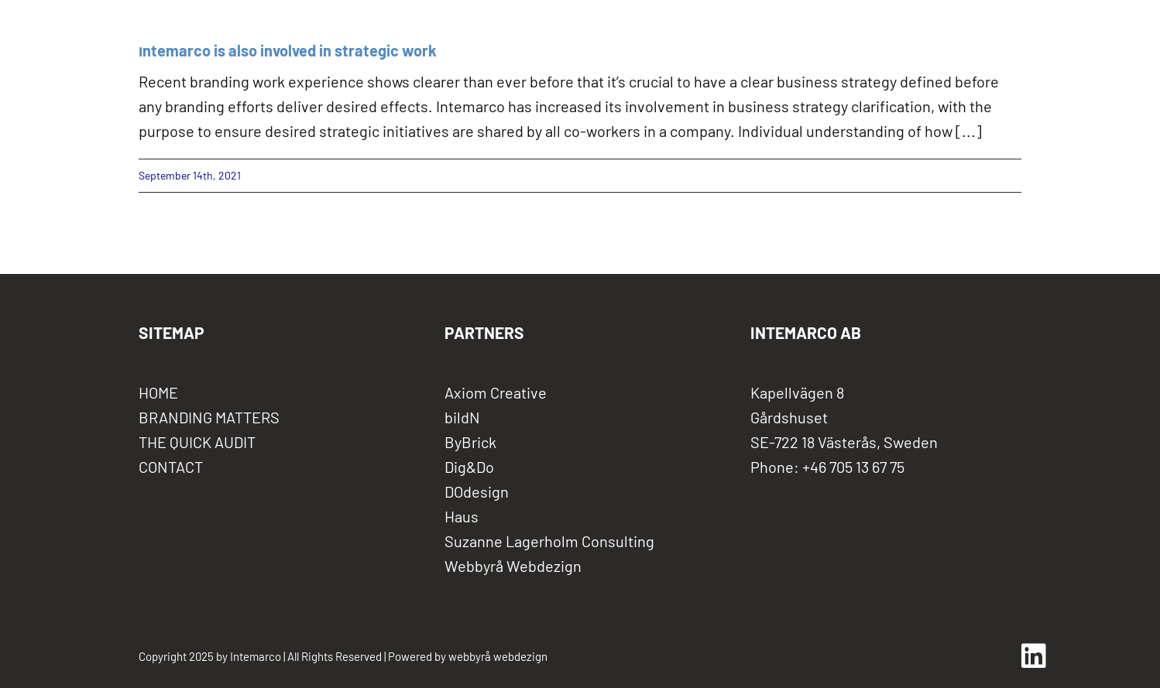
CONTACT (171, 466)
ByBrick (470, 442)
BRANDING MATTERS (209, 417)
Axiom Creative (495, 392)
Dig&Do (469, 466)
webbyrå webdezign (497, 656)
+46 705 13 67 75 (853, 466)
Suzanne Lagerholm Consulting (549, 541)
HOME (158, 392)
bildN (462, 417)
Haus (461, 516)
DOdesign (476, 491)
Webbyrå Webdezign (513, 565)
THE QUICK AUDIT (197, 442)
